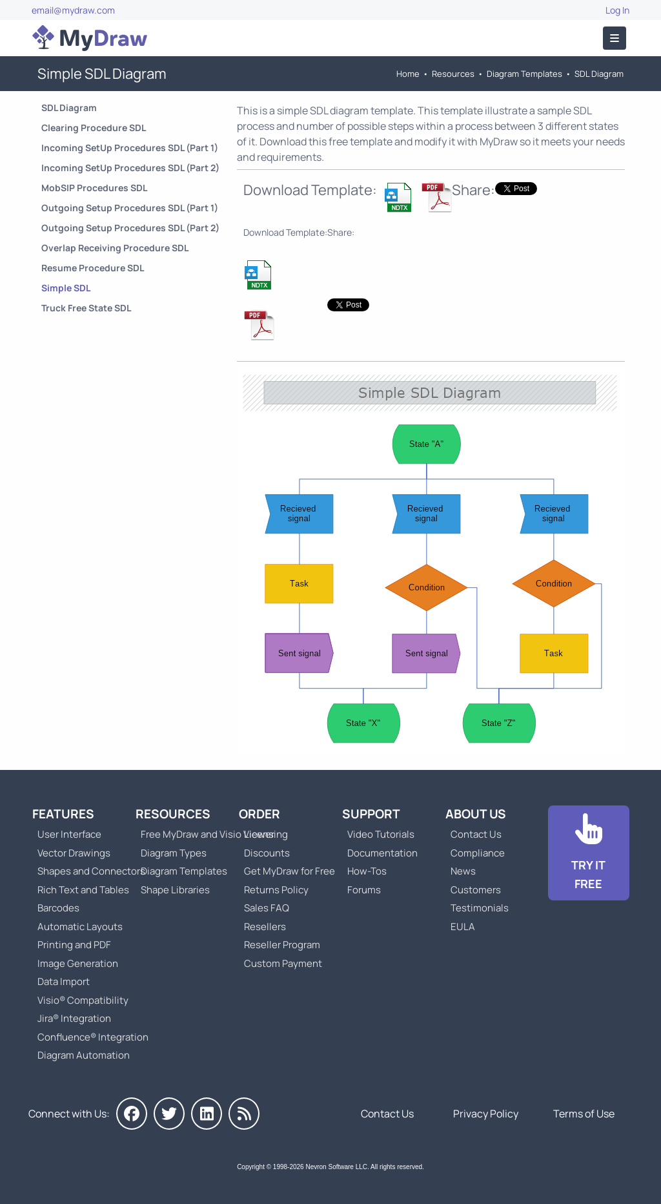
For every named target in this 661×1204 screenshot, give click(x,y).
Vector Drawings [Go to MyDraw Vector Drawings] (73, 853)
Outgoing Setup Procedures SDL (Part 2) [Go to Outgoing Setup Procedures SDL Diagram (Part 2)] (130, 228)
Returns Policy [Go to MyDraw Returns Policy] (276, 890)
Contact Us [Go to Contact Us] (476, 834)
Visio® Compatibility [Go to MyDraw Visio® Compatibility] (82, 1000)
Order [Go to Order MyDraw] (259, 813)
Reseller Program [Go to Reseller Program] (282, 944)
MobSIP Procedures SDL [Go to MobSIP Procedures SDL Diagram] (94, 188)
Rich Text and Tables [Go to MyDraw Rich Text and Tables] (83, 890)
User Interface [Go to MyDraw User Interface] (69, 834)
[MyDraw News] (244, 1113)
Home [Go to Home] (408, 73)
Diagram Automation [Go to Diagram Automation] (83, 1055)
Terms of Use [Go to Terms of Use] (584, 1113)
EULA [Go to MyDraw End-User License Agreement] (463, 926)
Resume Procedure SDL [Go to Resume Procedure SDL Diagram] (92, 268)
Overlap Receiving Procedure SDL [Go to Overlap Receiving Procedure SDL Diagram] (114, 248)
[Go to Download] (588, 853)
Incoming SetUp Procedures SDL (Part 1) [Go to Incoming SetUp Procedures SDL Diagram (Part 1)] (129, 147)
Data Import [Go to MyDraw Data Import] (63, 981)
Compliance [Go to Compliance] (478, 853)
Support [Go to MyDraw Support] (371, 813)
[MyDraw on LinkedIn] (206, 1113)
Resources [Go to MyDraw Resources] (453, 73)
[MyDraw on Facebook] (131, 1113)
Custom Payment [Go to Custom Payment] (283, 963)
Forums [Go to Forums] (364, 890)
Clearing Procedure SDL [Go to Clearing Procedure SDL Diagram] (93, 127)
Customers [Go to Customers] (476, 890)
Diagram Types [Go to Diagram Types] (174, 853)
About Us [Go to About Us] (475, 813)
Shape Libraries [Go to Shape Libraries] (175, 890)
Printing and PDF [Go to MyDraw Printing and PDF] (74, 944)
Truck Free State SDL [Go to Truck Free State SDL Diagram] (86, 308)
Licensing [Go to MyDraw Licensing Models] (266, 834)
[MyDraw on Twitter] (169, 1113)
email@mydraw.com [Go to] (73, 10)
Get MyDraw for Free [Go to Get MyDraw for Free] (289, 871)
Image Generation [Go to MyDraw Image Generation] (77, 963)
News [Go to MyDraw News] (463, 871)
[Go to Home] (89, 38)
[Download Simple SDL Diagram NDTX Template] (398, 197)
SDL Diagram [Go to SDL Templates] (599, 73)
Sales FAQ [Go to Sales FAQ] (266, 908)
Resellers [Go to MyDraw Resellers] (265, 926)
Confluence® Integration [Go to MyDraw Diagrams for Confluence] (92, 1037)
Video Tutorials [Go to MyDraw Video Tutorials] (380, 834)
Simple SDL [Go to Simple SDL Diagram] (65, 288)
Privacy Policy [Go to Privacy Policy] (485, 1113)
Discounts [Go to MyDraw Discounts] (267, 853)
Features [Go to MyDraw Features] (63, 813)
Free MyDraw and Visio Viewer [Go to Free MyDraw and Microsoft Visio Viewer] (203, 834)
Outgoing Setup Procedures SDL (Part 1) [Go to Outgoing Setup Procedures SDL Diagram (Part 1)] (129, 208)
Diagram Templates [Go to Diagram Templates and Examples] (524, 73)
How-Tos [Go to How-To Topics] (367, 871)
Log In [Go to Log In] (617, 10)
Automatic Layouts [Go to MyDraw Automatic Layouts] (80, 926)
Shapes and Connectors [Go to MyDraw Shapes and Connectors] (91, 871)
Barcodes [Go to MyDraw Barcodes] (58, 908)
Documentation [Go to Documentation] (382, 853)
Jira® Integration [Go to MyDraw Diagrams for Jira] (74, 1018)
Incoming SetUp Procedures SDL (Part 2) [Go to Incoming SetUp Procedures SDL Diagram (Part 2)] (130, 167)
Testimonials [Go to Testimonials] (480, 908)
